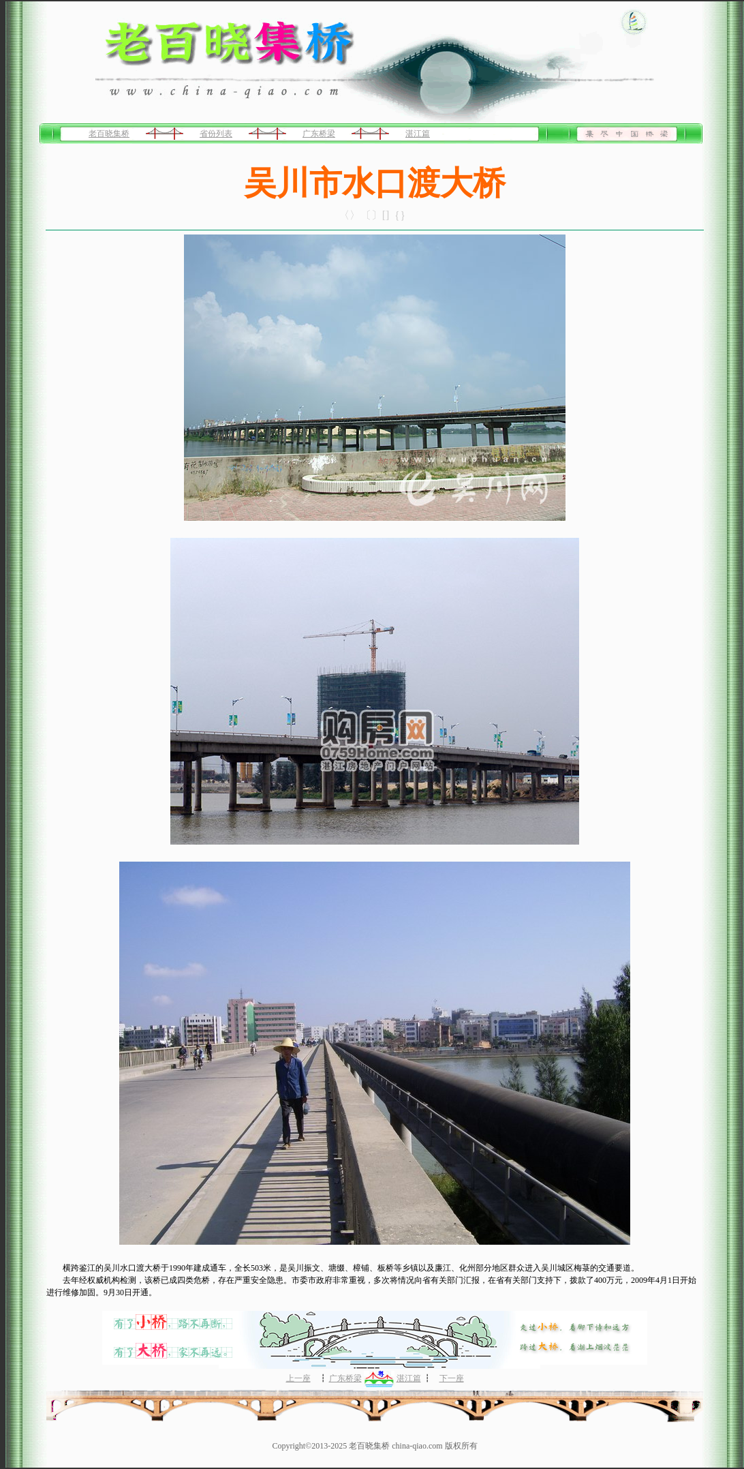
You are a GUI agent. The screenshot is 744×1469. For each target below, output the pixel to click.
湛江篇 (417, 133)
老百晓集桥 (109, 133)
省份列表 (216, 133)
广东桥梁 (319, 133)
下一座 (451, 1378)
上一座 (298, 1378)
